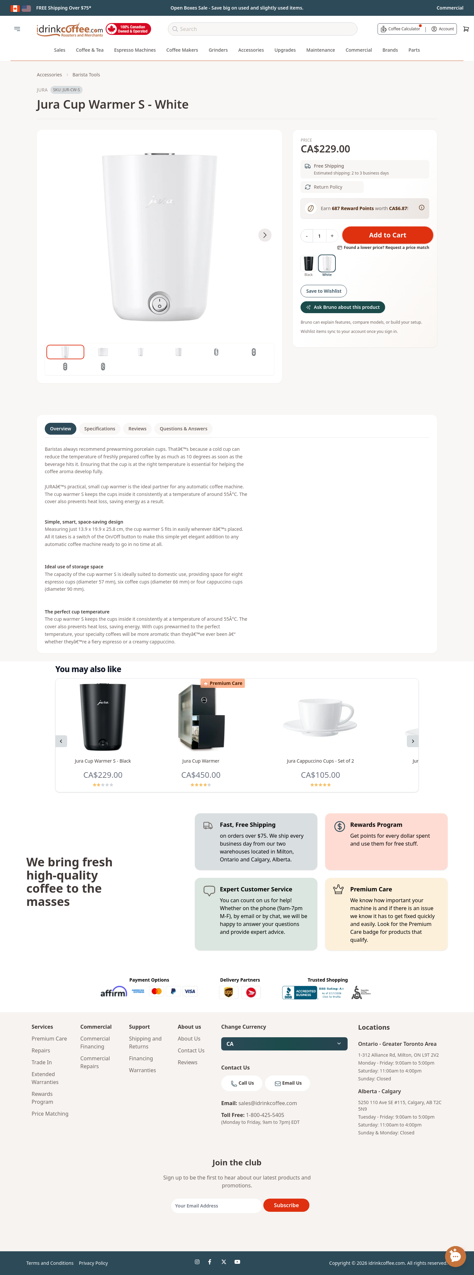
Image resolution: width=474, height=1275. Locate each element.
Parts (414, 50)
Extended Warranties (45, 1078)
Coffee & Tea (90, 50)
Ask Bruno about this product (343, 307)
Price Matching (50, 1113)
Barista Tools (86, 74)
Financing (141, 1058)
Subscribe (286, 1205)
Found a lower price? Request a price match (383, 247)
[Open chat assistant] (455, 1256)
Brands (390, 50)
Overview (60, 428)
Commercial (359, 50)
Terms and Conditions (49, 1263)
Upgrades (285, 50)
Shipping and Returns (145, 1042)
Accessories (251, 50)
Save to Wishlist (323, 291)
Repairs (41, 1050)
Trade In (42, 1062)
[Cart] (466, 29)
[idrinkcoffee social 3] (225, 1263)
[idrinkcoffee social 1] (199, 1263)
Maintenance (320, 50)
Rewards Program (42, 1097)
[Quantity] (319, 235)
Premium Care (49, 1038)
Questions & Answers (183, 428)
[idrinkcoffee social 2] (212, 1263)
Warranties (142, 1070)
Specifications (99, 428)
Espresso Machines (135, 50)
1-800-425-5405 (265, 1115)
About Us (189, 1038)
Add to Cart (387, 235)
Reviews (137, 428)
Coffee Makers (182, 50)
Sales (59, 50)
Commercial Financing (95, 1042)
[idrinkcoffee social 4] (238, 1263)
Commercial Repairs (95, 1062)
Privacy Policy (93, 1263)
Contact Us (191, 1050)
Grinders (218, 50)
